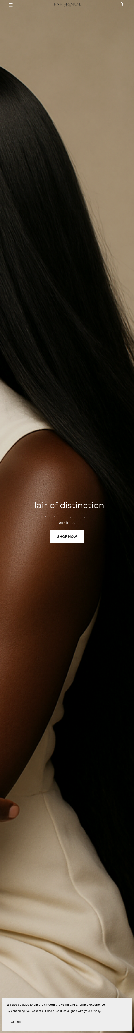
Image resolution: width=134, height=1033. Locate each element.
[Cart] (122, 4)
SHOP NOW (67, 536)
